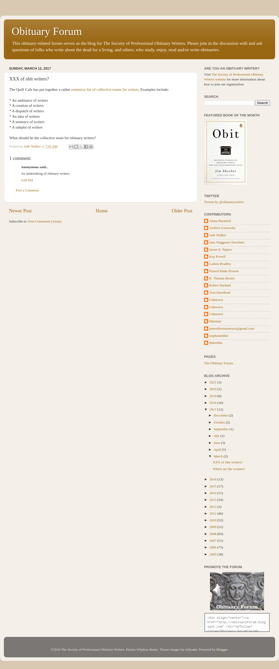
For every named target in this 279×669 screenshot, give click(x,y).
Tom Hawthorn (219, 292)
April (218, 449)
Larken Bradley (220, 264)
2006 (213, 547)
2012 (213, 507)
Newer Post (20, 210)
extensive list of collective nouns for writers (105, 89)
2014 (213, 493)
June (217, 443)
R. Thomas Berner (222, 278)
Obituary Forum (47, 31)
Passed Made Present (224, 271)
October (220, 422)
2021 (213, 382)
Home (102, 210)
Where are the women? (229, 469)
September (221, 429)
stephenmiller (218, 336)
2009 (213, 527)
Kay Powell (217, 256)
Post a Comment (27, 190)
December (221, 415)
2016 (213, 479)
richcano (191, 649)
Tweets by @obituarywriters (224, 202)
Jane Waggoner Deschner (227, 242)
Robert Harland (220, 285)
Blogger (222, 649)
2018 (213, 403)
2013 (213, 500)
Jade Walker (217, 235)
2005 (213, 554)
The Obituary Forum (218, 363)
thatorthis (215, 343)
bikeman (215, 321)
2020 (213, 389)
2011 (213, 513)
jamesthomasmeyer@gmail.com (231, 328)
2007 (213, 540)
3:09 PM (27, 180)
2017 (213, 409)
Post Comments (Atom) (44, 221)
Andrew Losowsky (222, 228)
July (217, 436)
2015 (213, 486)
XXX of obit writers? (228, 462)
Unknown (216, 300)
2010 (213, 520)
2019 (213, 396)
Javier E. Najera (220, 249)
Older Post (182, 210)
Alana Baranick (220, 221)
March (219, 456)
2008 (213, 534)
